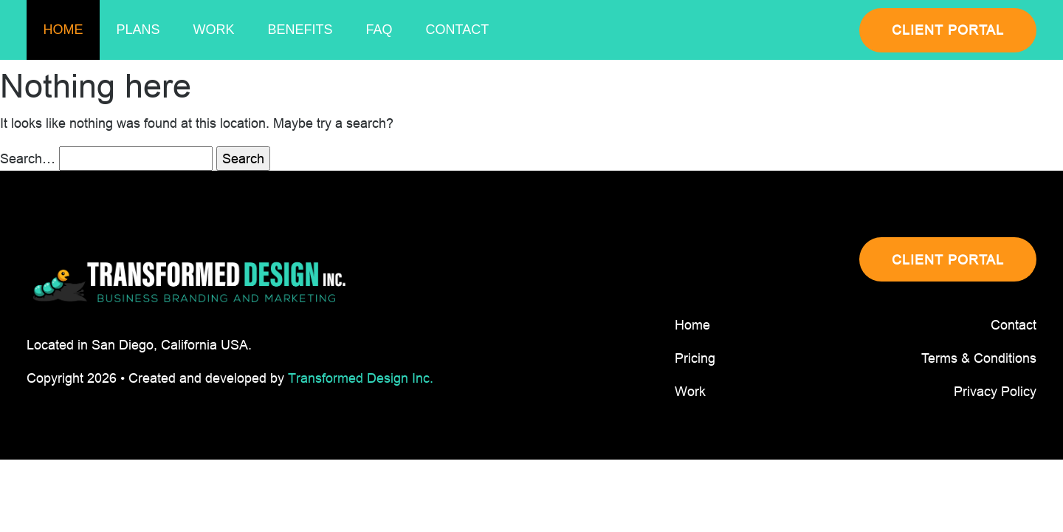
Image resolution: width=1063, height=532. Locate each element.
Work (214, 29)
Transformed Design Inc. (360, 378)
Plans (138, 29)
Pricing (695, 358)
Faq (379, 29)
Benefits (300, 29)
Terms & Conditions (978, 358)
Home (63, 29)
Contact (457, 29)
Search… (27, 158)
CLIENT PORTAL (948, 30)
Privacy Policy (995, 391)
